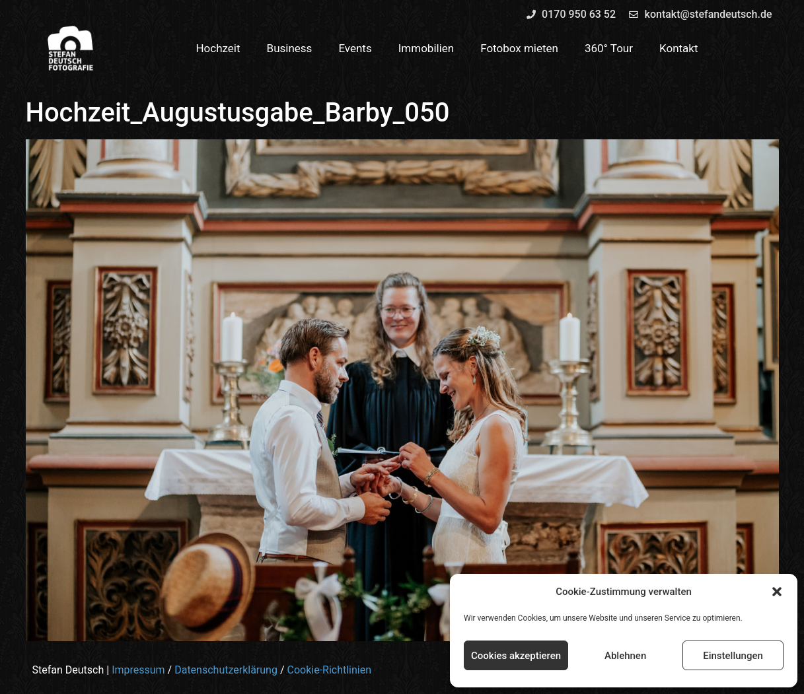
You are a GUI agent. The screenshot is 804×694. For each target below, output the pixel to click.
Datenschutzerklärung (225, 670)
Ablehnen (625, 656)
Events (354, 48)
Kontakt (678, 48)
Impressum (138, 670)
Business (289, 48)
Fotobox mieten (519, 48)
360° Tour (609, 48)
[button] (777, 591)
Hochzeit (218, 48)
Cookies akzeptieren (516, 656)
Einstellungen (733, 656)
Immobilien (426, 48)
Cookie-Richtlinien (329, 670)
